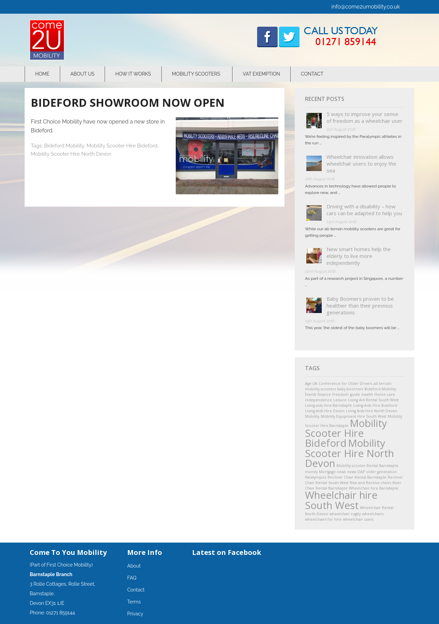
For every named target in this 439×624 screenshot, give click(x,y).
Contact (312, 74)
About (134, 566)
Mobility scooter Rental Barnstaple (367, 465)
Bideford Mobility (64, 146)
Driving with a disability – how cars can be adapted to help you (364, 210)
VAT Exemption (261, 74)
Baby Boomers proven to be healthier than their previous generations (360, 305)
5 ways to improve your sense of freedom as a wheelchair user (364, 117)
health (367, 394)
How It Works (133, 74)
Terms (134, 601)
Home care (384, 394)
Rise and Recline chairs (370, 482)
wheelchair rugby (345, 513)
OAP (361, 471)
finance (324, 394)
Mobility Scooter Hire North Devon (71, 154)
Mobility (312, 416)
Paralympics (315, 477)
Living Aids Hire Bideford (375, 405)
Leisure (340, 400)
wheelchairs (373, 513)
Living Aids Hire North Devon (371, 410)
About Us (82, 74)
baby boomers (350, 389)
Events (310, 394)
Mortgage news (332, 471)
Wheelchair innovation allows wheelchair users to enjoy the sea (361, 163)
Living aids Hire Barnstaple (328, 405)
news (351, 471)
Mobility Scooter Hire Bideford (122, 146)
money (311, 471)
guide (355, 394)
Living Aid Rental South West (373, 400)
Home (42, 74)
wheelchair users (358, 519)
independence (318, 400)
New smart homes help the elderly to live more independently (359, 256)
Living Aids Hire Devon (325, 410)
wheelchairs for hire (323, 519)
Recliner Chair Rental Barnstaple (357, 477)
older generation (381, 471)
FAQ (131, 578)
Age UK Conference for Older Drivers (338, 383)
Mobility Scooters (196, 74)
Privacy (135, 613)
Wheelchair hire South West (341, 500)
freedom (340, 394)
